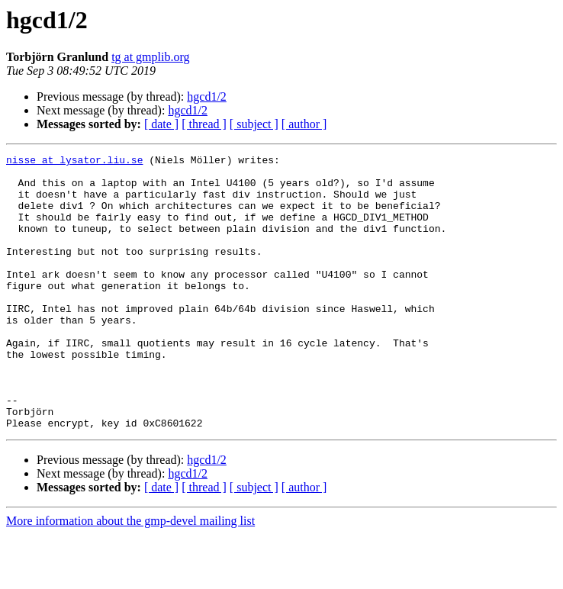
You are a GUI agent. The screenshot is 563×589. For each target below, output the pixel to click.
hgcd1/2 (207, 96)
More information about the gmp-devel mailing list (130, 575)
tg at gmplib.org (150, 56)
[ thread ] (204, 123)
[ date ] (161, 123)
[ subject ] (254, 123)
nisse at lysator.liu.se (74, 162)
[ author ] (304, 123)
